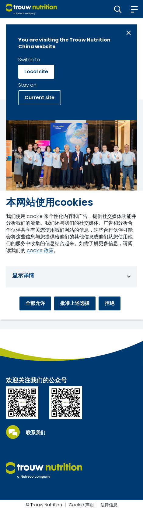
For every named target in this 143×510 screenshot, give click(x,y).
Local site (36, 71)
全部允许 (35, 303)
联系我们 (35, 432)
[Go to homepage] (31, 9)
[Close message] (128, 32)
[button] (118, 9)
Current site (39, 97)
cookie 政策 (40, 250)
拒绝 (109, 303)
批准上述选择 (74, 303)
